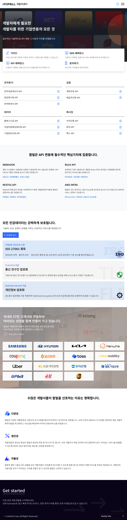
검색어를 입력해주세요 (117, 4)
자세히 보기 (11, 235)
